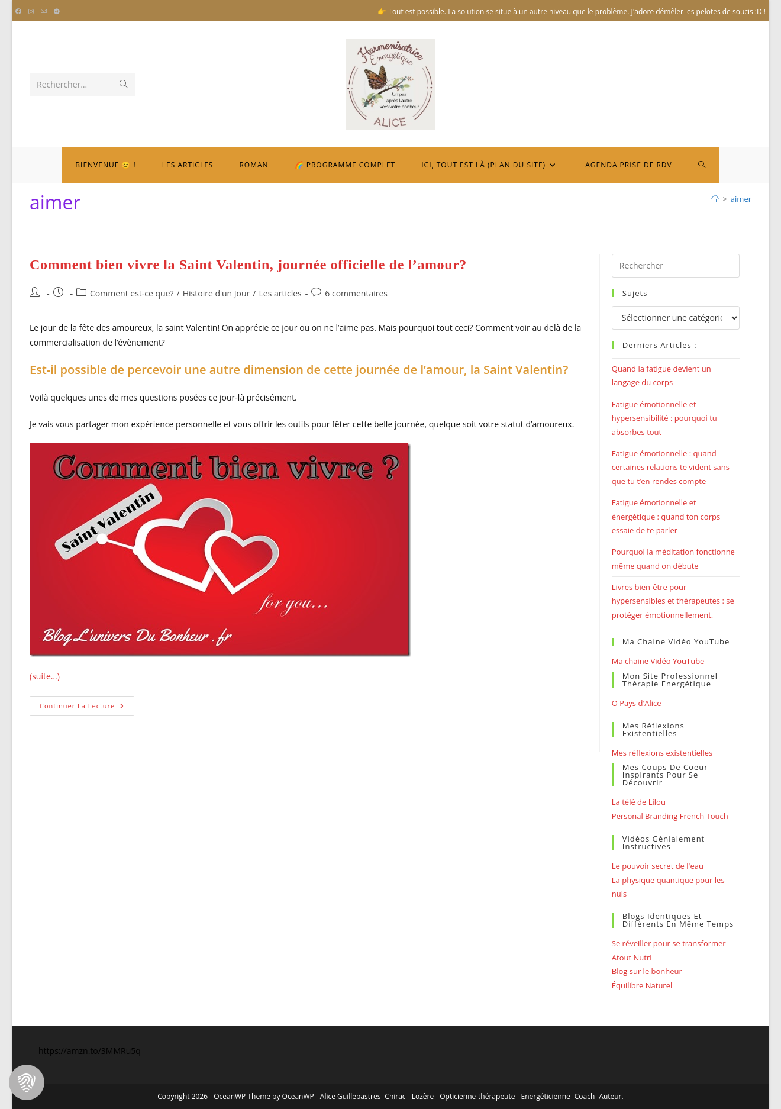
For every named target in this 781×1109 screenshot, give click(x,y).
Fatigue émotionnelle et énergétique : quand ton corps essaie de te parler (666, 516)
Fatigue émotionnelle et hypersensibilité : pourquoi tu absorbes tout (664, 418)
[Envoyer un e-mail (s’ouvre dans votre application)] (43, 12)
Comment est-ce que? (132, 293)
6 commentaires (356, 293)
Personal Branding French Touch (670, 816)
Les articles (280, 293)
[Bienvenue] (715, 199)
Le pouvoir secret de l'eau (657, 865)
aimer (741, 199)
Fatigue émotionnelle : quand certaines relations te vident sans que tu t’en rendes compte (671, 467)
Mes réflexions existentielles (662, 752)
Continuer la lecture (87, 708)
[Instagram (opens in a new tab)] (31, 12)
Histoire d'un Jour (216, 293)
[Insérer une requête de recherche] (676, 266)
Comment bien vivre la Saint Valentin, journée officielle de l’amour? (248, 264)
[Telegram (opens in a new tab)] (56, 12)
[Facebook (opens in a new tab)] (20, 12)
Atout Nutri (632, 957)
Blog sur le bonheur (647, 971)
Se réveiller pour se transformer (669, 943)
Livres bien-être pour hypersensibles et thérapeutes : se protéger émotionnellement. (673, 601)
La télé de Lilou (639, 802)
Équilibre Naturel (642, 985)
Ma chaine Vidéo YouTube (658, 661)
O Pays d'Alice (636, 703)
